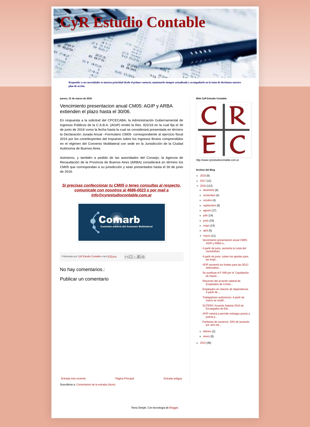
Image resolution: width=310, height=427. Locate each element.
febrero (207, 331)
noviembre (209, 195)
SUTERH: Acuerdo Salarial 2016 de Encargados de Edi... (222, 307)
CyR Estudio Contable (132, 22)
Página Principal (124, 378)
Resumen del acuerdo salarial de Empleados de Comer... (221, 282)
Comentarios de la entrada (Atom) (96, 384)
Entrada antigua (173, 378)
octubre (207, 200)
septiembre (210, 205)
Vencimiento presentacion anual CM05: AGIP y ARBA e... (225, 242)
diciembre (209, 190)
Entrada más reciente (73, 378)
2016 (203, 185)
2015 (203, 342)
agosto (207, 210)
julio (205, 215)
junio (206, 220)
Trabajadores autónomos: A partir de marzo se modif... (223, 299)
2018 (203, 175)
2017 (203, 180)
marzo (207, 235)
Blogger (173, 407)
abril (206, 230)
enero (206, 336)
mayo (206, 225)
